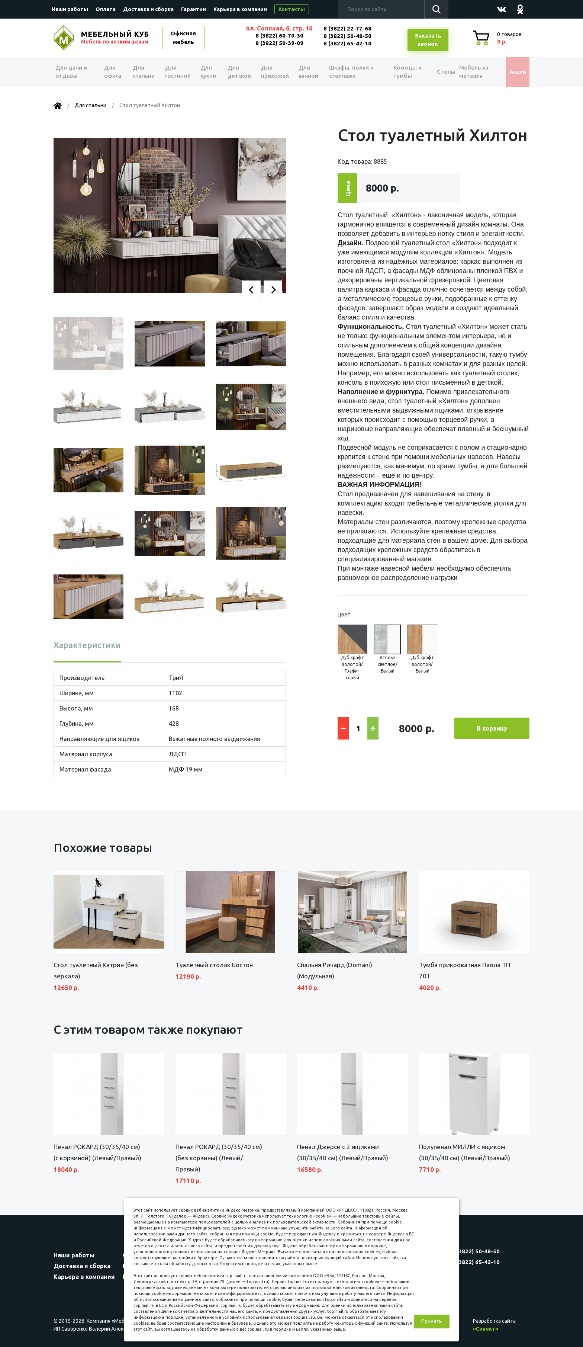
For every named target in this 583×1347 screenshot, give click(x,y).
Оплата (106, 9)
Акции (512, 71)
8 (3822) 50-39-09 (279, 43)
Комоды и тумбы (399, 71)
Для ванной (305, 71)
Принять (431, 1321)
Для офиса (112, 71)
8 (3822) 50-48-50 (347, 36)
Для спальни (143, 71)
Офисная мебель (183, 37)
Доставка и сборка (148, 9)
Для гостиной (177, 71)
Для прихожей (273, 71)
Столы (436, 71)
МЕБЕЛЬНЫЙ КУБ (115, 37)
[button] (251, 289)
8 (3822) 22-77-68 (347, 28)
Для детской (237, 71)
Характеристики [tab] (87, 645)
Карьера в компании (240, 9)
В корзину (492, 728)
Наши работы (70, 9)
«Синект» (485, 1329)
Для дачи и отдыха (74, 71)
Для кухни (207, 71)
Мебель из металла (469, 71)
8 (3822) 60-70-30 (279, 35)
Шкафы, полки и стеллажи (348, 71)
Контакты (291, 9)
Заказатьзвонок (428, 39)
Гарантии (193, 9)
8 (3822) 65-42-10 (347, 43)
